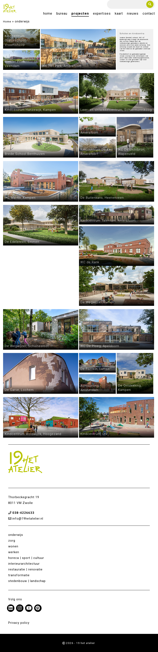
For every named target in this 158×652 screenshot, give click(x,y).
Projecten (80, 14)
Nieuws (132, 14)
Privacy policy (18, 623)
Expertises (102, 14)
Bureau (61, 14)
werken (13, 552)
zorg (11, 540)
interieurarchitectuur (24, 564)
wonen (13, 546)
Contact (149, 14)
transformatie (19, 575)
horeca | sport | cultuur (26, 558)
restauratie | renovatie (25, 569)
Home (47, 14)
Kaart (119, 14)
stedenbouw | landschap (27, 581)
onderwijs (15, 535)
